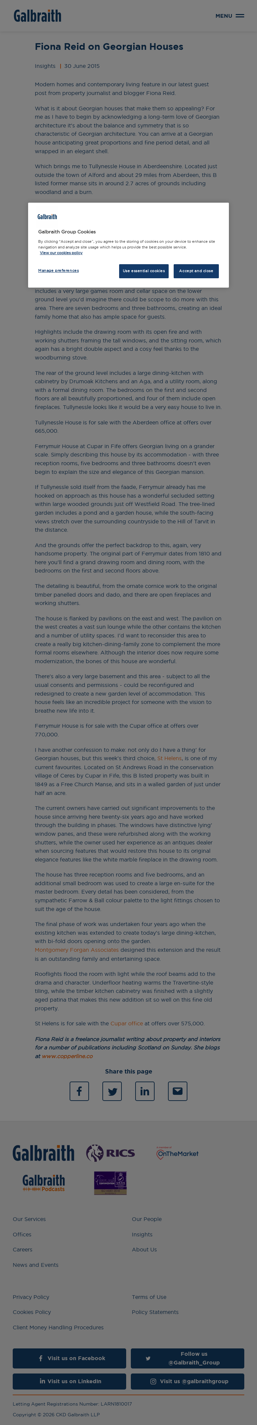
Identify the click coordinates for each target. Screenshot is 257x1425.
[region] (128, 245)
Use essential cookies (144, 271)
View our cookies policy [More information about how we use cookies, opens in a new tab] (61, 253)
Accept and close (196, 271)
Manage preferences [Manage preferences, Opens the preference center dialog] (58, 271)
